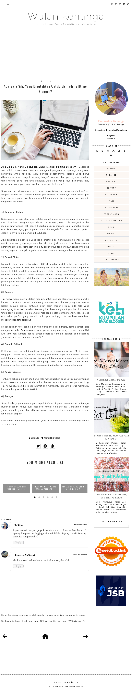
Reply (18, 542)
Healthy (111, 181)
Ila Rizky (18, 525)
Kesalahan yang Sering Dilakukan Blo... (74, 487)
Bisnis (111, 168)
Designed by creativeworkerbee (66, 687)
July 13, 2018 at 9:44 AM (80, 524)
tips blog (57, 438)
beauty (111, 188)
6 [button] (56, 497)
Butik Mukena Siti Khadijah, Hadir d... (17, 487)
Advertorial (47, 438)
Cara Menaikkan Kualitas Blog (111, 379)
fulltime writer (111, 220)
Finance (111, 175)
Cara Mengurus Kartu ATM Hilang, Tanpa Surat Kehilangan (111, 496)
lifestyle (111, 240)
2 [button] (38, 497)
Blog (52, 438)
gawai (111, 234)
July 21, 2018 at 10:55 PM (80, 554)
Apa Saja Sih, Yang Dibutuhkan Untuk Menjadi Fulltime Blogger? (38, 166)
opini (111, 253)
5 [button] (51, 497)
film (111, 201)
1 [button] (34, 497)
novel (111, 247)
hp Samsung (24, 330)
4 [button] (47, 497)
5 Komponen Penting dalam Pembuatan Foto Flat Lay (111, 437)
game (111, 227)
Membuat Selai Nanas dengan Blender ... (45, 487)
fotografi (111, 207)
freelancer (111, 214)
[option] (17, 480)
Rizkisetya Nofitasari (24, 555)
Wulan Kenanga (66, 16)
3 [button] (43, 497)
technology (111, 260)
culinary (111, 194)
